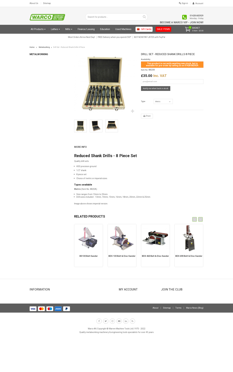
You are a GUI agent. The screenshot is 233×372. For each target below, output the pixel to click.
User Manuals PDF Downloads (43, 208)
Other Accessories (39, 150)
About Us (34, 3)
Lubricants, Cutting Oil (41, 127)
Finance (78, 296)
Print (148, 116)
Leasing (78, 300)
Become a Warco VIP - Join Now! (181, 22)
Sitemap (47, 3)
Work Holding (37, 190)
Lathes (34, 114)
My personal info (128, 312)
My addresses (126, 308)
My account (125, 296)
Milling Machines (38, 141)
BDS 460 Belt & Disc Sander (155, 256)
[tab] (82, 147)
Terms (178, 340)
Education (34, 61)
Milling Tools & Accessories (43, 145)
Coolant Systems (39, 87)
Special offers (37, 308)
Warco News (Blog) (83, 320)
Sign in (183, 3)
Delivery (35, 316)
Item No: (144, 70)
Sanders (35, 168)
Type (143, 101)
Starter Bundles (37, 213)
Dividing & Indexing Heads (43, 96)
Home (32, 47)
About (155, 340)
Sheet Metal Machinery (41, 172)
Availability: (146, 59)
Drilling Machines (39, 101)
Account (198, 3)
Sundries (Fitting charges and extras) (47, 204)
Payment (78, 308)
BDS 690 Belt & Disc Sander (188, 256)
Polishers (35, 154)
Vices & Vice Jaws (39, 185)
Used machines (38, 312)
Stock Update (80, 304)
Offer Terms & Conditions (86, 316)
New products (37, 304)
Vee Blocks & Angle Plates (43, 181)
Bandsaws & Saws (39, 74)
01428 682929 (196, 15)
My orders (125, 300)
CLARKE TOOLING (39, 194)
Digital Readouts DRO (40, 92)
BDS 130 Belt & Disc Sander (122, 256)
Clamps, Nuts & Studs (41, 83)
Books (34, 78)
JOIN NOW (167, 307)
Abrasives (35, 70)
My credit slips (127, 304)
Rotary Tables (37, 163)
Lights (34, 123)
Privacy (77, 312)
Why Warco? (37, 324)
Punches (35, 159)
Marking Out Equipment (42, 132)
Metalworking (36, 65)
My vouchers (126, 316)
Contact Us (36, 296)
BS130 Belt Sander (88, 256)
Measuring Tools (38, 136)
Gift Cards (34, 199)
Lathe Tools (36, 119)
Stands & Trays (38, 177)
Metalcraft (34, 222)
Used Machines (37, 217)
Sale (32, 227)
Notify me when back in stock (155, 88)
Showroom (36, 300)
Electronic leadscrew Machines (44, 231)
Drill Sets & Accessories (42, 105)
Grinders (35, 110)
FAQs (33, 320)
